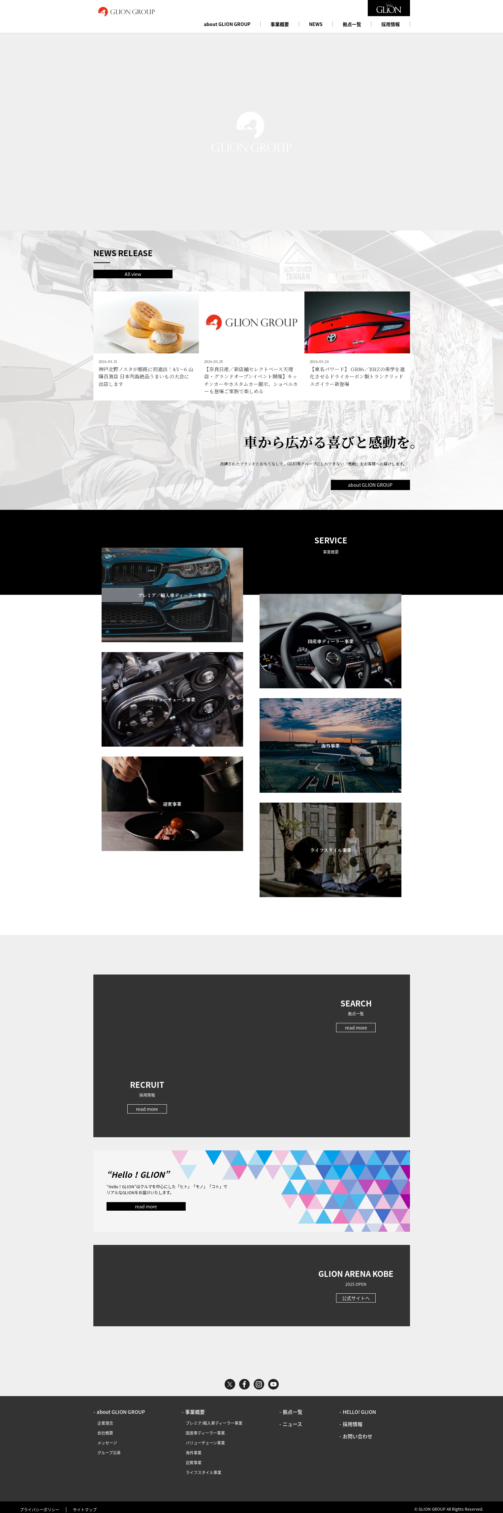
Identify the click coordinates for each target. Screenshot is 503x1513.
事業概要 (279, 24)
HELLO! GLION (359, 1407)
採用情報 (390, 24)
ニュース (292, 1419)
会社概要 (105, 1429)
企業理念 (105, 1419)
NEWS (316, 24)
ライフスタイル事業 (203, 1468)
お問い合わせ (357, 1432)
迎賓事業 (194, 1458)
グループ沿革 (109, 1448)
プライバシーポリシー (39, 1505)
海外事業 (194, 1448)
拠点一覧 (352, 24)
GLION (126, 11)
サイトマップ (85, 1505)
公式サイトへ (356, 1293)
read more (356, 1023)
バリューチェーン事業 (205, 1439)
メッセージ (107, 1439)
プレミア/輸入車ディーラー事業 (214, 1419)
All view (133, 274)
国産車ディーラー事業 (205, 1429)
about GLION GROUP (227, 24)
